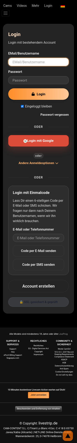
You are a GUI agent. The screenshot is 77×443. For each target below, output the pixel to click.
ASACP (64, 359)
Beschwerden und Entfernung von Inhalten (38, 408)
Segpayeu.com (13, 358)
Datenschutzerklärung (64, 366)
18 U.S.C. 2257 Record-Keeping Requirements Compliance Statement (64, 354)
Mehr (35, 6)
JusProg (63, 334)
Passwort (15, 72)
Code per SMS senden (38, 265)
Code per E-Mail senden (38, 251)
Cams (7, 6)
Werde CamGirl (64, 349)
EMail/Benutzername (23, 53)
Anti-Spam (64, 368)
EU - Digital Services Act (38, 348)
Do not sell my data (64, 375)
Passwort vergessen (54, 115)
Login (48, 6)
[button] (62, 6)
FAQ (13, 352)
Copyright (38, 351)
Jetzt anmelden (38, 395)
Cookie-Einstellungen (64, 372)
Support (12, 349)
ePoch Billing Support (13, 355)
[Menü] (6, 13)
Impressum (38, 354)
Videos (22, 6)
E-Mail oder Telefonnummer (33, 229)
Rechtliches (38, 345)
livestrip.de (47, 423)
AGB (64, 362)
